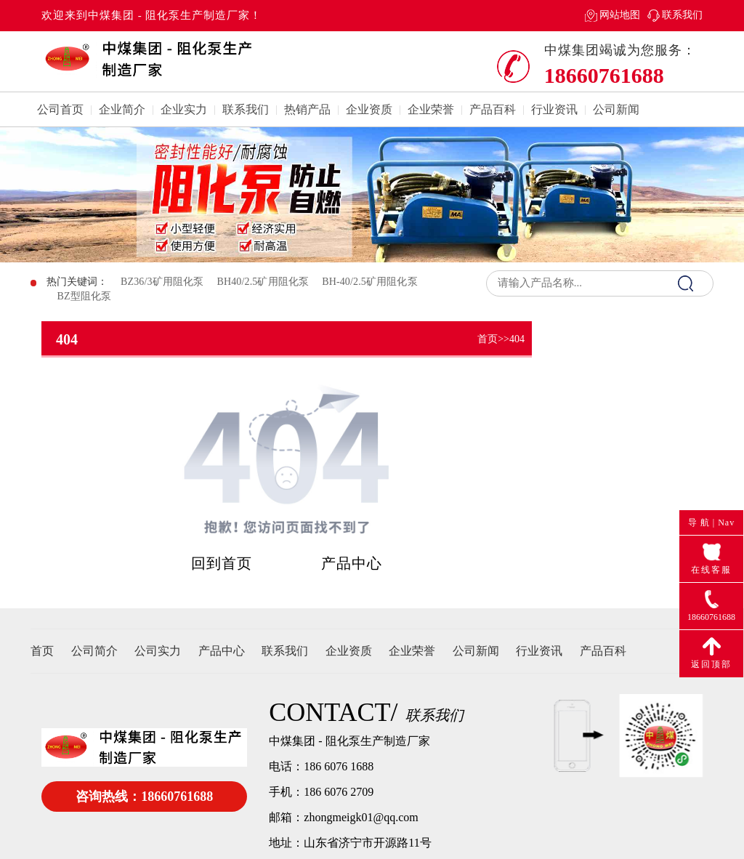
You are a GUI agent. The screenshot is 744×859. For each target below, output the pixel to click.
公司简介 (94, 651)
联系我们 (682, 14)
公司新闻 (616, 109)
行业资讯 (554, 109)
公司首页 (60, 109)
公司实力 (157, 651)
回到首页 (221, 563)
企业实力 (184, 109)
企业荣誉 (431, 109)
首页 (487, 339)
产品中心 (351, 563)
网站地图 (619, 14)
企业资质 (369, 109)
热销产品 (307, 109)
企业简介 (122, 109)
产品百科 (492, 109)
